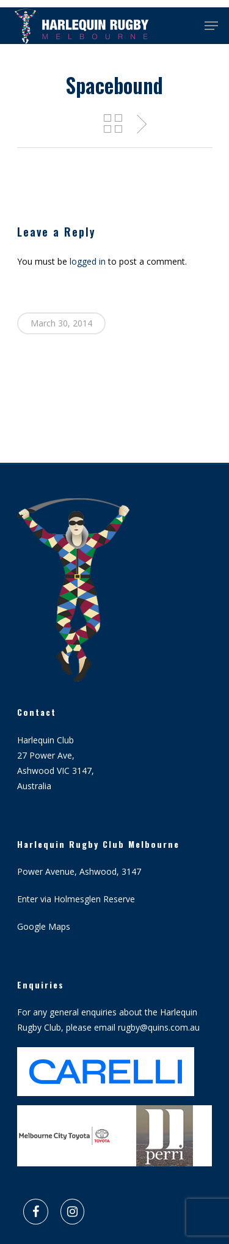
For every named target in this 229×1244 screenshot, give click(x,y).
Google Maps (43, 926)
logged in (88, 261)
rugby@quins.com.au (159, 1027)
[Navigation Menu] (211, 26)
